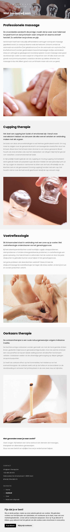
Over (7, 496)
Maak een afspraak (12, 499)
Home (8, 490)
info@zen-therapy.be (11, 469)
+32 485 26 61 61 (9, 473)
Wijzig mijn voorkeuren (25, 525)
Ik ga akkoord (10, 525)
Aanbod (9, 493)
